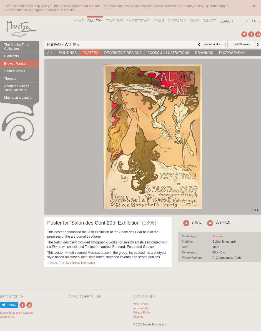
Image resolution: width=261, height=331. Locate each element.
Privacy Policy (141, 312)
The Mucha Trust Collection (16, 47)
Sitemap (138, 316)
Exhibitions (138, 21)
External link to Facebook (251, 34)
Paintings (68, 53)
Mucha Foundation (19, 28)
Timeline (114, 21)
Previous (224, 44)
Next (258, 44)
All (50, 53)
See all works (212, 44)
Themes (10, 79)
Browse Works (15, 64)
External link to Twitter (244, 34)
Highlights (11, 56)
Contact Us (7, 316)
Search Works (14, 71)
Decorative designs (123, 53)
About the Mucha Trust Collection (16, 88)
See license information (80, 262)
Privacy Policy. (193, 6)
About (158, 21)
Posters (90, 53)
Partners (177, 21)
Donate (209, 21)
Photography (232, 53)
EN (254, 21)
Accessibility (140, 308)
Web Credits (141, 304)
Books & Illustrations (168, 53)
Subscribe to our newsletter (17, 312)
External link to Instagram (258, 34)
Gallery (94, 21)
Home (79, 21)
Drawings (204, 53)
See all (217, 236)
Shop (194, 21)
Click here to (191, 223)
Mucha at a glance (17, 97)
